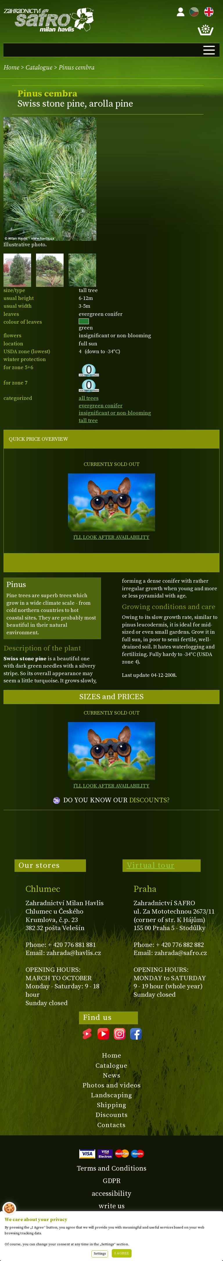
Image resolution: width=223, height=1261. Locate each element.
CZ (192, 11)
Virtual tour (151, 865)
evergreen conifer (101, 405)
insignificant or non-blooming (115, 413)
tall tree (88, 420)
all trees (88, 398)
